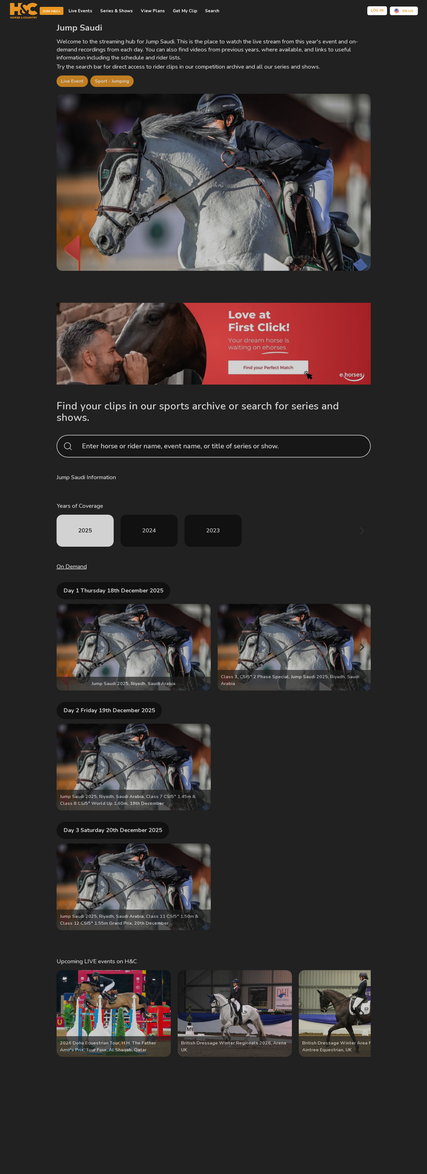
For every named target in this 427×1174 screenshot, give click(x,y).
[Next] (361, 530)
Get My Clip (185, 11)
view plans (153, 11)
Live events (80, 11)
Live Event (72, 81)
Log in (377, 10)
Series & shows (116, 11)
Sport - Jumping (112, 81)
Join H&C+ (52, 11)
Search (212, 11)
